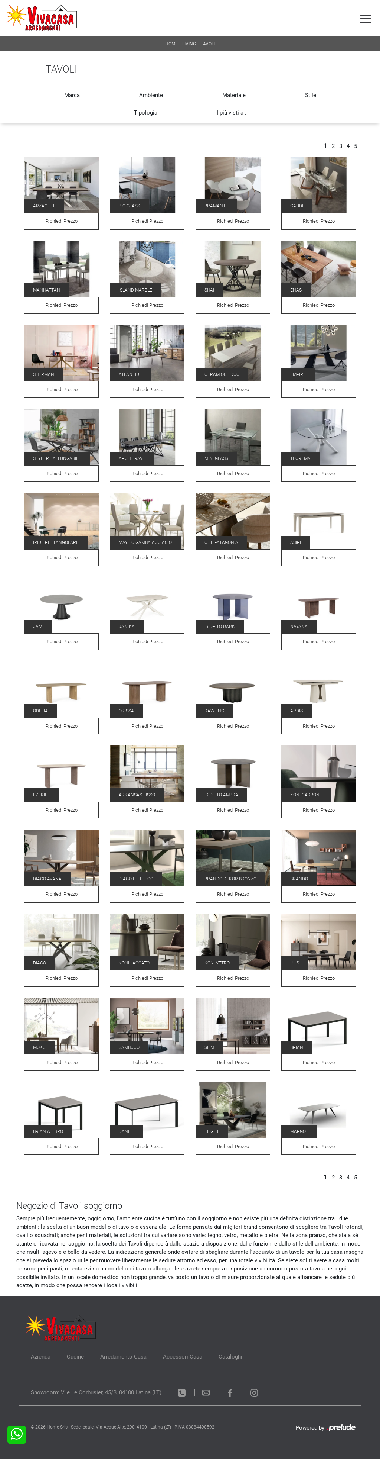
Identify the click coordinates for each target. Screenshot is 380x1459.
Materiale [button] (234, 95)
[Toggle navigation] (366, 18)
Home (171, 43)
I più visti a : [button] (231, 112)
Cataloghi (230, 1356)
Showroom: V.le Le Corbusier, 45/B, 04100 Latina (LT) (96, 1392)
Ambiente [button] (151, 95)
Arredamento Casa (123, 1356)
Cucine (75, 1356)
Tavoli (207, 43)
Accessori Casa (182, 1356)
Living (189, 43)
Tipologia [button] (145, 112)
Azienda (40, 1356)
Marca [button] (72, 95)
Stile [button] (310, 95)
